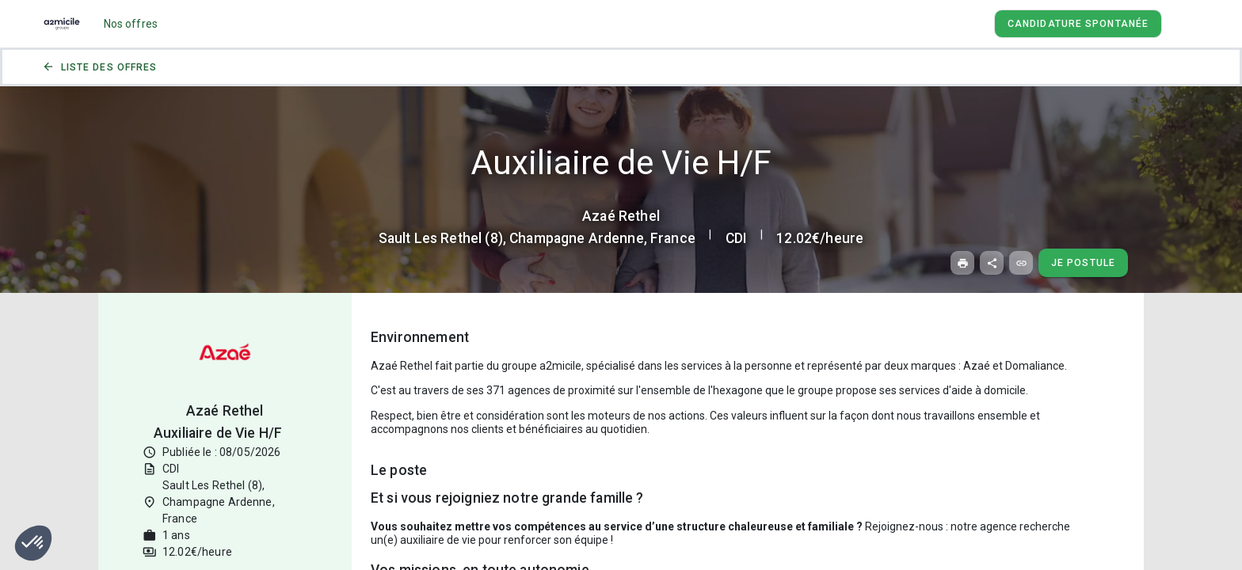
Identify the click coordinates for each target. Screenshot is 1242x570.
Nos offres (131, 23)
